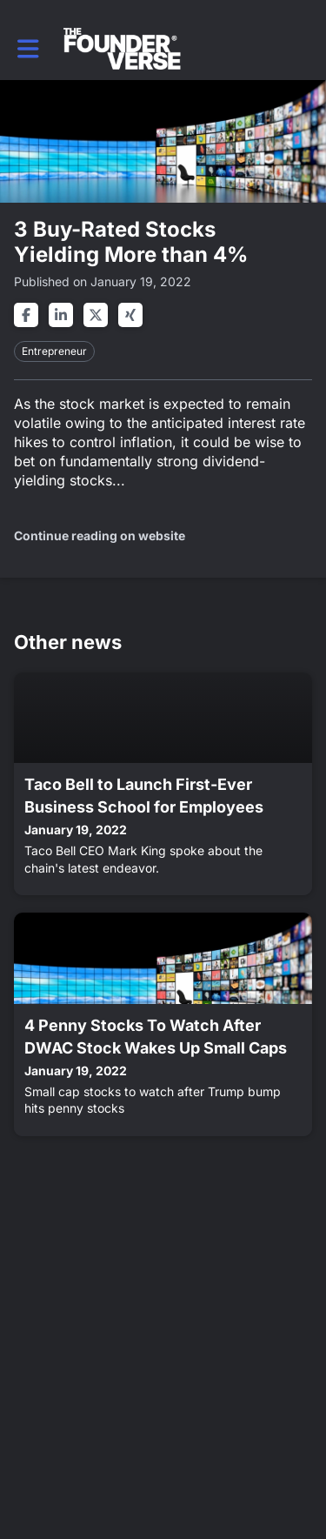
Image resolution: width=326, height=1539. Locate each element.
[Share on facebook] (26, 315)
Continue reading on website (99, 535)
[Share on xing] (130, 315)
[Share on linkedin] (61, 315)
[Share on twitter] (95, 315)
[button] (28, 49)
